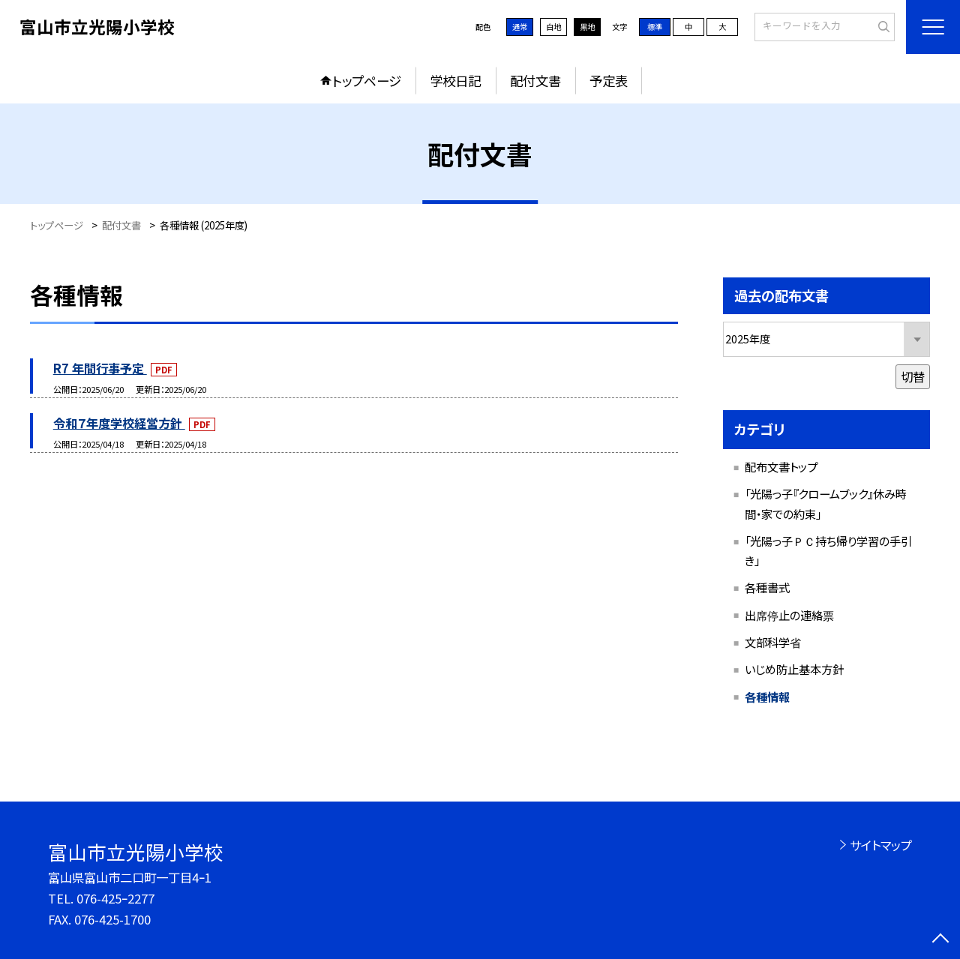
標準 (654, 26)
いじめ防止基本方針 (794, 669)
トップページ (366, 80)
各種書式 (767, 587)
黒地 (587, 26)
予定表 (609, 80)
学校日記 (455, 80)
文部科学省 (773, 642)
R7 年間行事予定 (100, 368)
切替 (913, 376)
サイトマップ (881, 845)
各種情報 (767, 696)
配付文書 (535, 80)
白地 (553, 26)
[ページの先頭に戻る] (941, 940)
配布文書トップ (781, 466)
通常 (519, 26)
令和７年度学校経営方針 (119, 423)
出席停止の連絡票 (789, 615)
